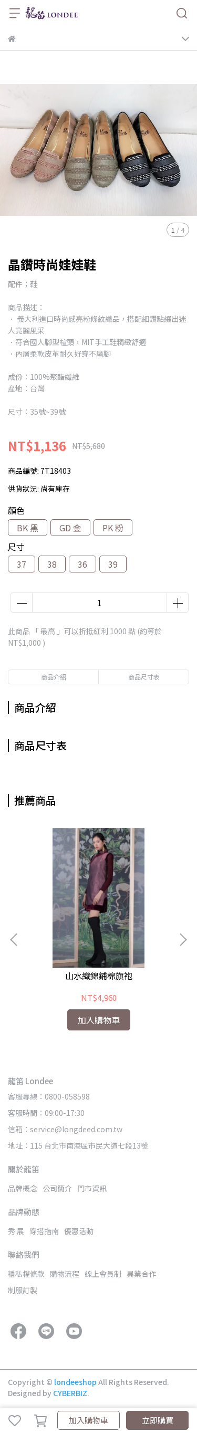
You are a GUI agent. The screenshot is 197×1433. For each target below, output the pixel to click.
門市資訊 (92, 1188)
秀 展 (16, 1231)
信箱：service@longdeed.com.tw (65, 1129)
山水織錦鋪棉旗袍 (98, 975)
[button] (183, 939)
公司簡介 (57, 1188)
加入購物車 (88, 1420)
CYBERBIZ (70, 1393)
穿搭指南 (44, 1231)
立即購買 (157, 1420)
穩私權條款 (26, 1273)
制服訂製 (22, 1290)
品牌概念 (22, 1188)
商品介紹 (53, 676)
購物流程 (64, 1273)
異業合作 (141, 1273)
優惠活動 (79, 1231)
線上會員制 (103, 1273)
